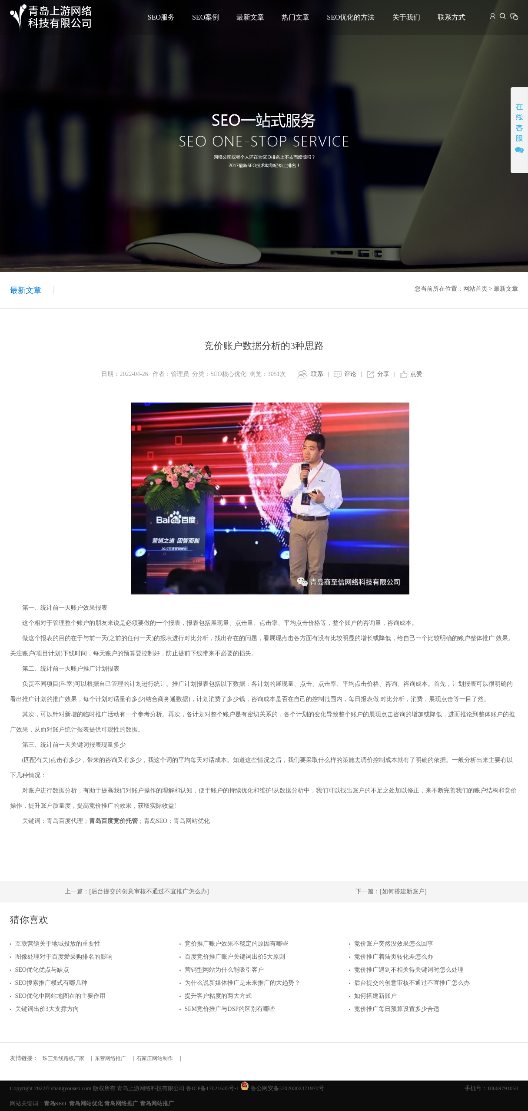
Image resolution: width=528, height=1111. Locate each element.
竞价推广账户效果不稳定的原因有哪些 (236, 943)
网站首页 (475, 288)
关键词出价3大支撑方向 (47, 1009)
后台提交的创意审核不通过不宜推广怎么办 (412, 983)
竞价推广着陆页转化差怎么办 (393, 956)
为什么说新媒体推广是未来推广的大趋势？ (242, 983)
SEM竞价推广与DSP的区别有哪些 (230, 1009)
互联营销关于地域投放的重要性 (57, 943)
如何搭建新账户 (375, 996)
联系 (317, 374)
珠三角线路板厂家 (63, 1058)
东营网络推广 (110, 1058)
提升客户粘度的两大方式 (218, 996)
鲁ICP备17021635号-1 (212, 1088)
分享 (383, 374)
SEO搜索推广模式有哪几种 (51, 983)
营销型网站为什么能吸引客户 (224, 970)
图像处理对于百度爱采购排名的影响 (64, 956)
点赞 (416, 374)
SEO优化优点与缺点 (42, 970)
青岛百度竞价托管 (113, 821)
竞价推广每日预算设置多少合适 (396, 1009)
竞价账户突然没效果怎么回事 (393, 943)
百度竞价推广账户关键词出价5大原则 (235, 956)
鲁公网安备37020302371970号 (287, 1088)
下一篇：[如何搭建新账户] (390, 891)
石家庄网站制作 (154, 1058)
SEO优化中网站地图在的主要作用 (60, 996)
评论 (350, 374)
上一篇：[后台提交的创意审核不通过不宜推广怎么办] (137, 891)
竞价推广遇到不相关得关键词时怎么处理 (409, 970)
